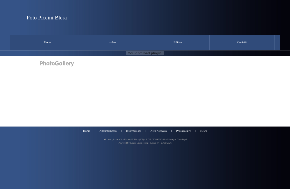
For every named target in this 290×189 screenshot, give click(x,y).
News (203, 130)
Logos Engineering (139, 142)
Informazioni (133, 130)
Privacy (171, 139)
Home (86, 130)
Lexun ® (154, 142)
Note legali (182, 139)
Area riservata (158, 130)
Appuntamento (108, 130)
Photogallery (183, 130)
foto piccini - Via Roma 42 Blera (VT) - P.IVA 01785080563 (136, 139)
